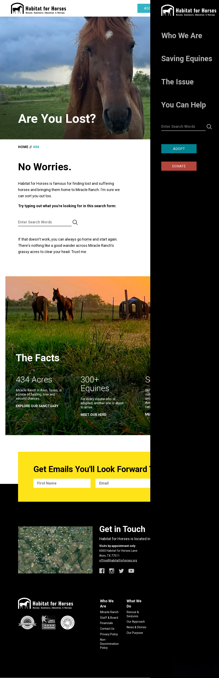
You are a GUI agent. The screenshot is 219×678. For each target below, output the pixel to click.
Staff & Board (109, 617)
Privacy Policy (109, 634)
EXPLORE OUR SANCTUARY (37, 406)
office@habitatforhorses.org (118, 560)
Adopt (150, 8)
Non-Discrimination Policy (109, 643)
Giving (184, 612)
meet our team (158, 414)
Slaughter (159, 616)
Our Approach (136, 621)
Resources (160, 622)
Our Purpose (135, 632)
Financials (106, 623)
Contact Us (107, 628)
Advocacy (186, 617)
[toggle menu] (205, 8)
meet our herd (93, 415)
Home (23, 147)
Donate (181, 8)
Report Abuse (162, 627)
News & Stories (136, 627)
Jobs (183, 628)
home (87, 239)
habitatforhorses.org (183, 659)
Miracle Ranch (109, 612)
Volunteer (186, 623)
